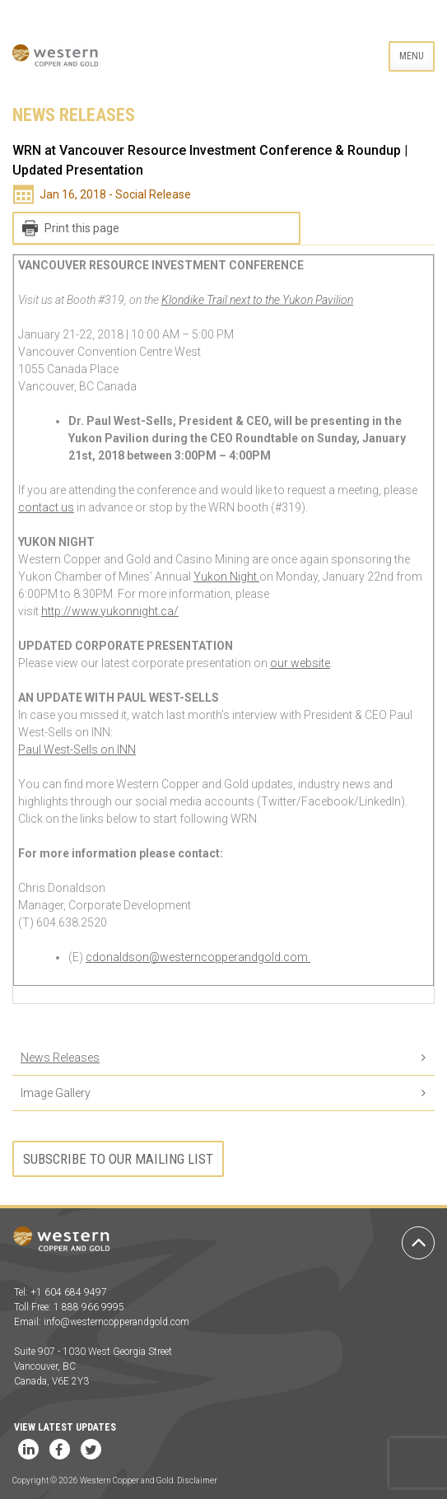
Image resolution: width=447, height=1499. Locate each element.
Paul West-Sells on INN (77, 749)
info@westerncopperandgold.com (116, 1322)
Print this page (81, 228)
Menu (411, 56)
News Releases (60, 1057)
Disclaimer (197, 1480)
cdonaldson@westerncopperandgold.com (198, 957)
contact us (46, 507)
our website (300, 663)
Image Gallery (56, 1093)
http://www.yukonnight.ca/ (110, 611)
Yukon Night (226, 576)
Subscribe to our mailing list (118, 1159)
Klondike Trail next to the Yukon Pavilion (257, 299)
